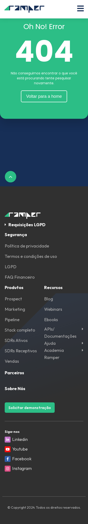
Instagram (22, 468)
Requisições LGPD (27, 224)
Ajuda (50, 343)
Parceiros (14, 372)
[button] (44, 225)
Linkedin (20, 439)
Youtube (20, 449)
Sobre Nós (15, 388)
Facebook (21, 458)
